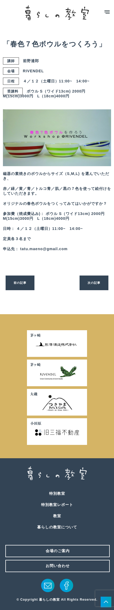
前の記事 (20, 282)
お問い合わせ (58, 566)
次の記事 (94, 282)
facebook (66, 585)
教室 (57, 516)
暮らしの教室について (57, 527)
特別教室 (57, 493)
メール (47, 585)
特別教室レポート (57, 505)
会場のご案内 (58, 551)
